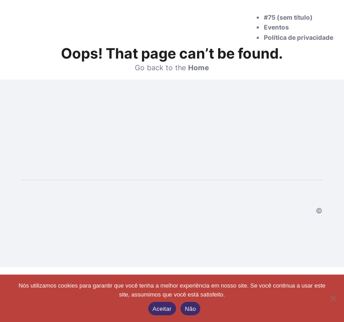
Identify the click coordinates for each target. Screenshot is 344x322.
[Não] (332, 298)
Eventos (276, 27)
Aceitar (162, 308)
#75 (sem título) (288, 17)
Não (190, 308)
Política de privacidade (298, 37)
